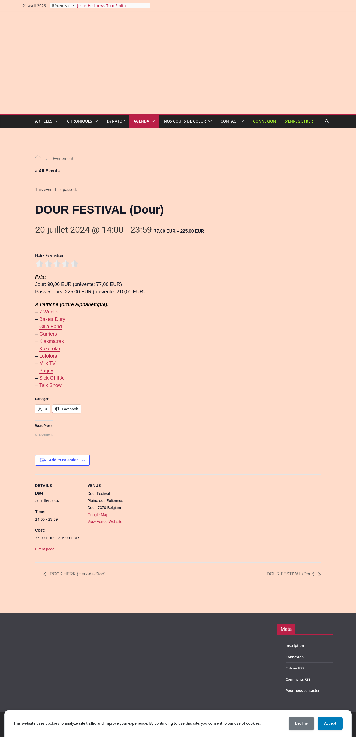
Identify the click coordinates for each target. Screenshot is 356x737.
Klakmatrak (51, 341)
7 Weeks (48, 312)
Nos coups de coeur (185, 121)
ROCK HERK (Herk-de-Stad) (77, 574)
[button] (55, 121)
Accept (330, 723)
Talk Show (50, 385)
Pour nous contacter (303, 690)
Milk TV (47, 363)
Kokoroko (49, 348)
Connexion (264, 121)
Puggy (46, 370)
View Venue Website (105, 521)
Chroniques (79, 121)
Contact (229, 121)
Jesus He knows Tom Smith (101, 5)
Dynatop (116, 121)
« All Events (47, 171)
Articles (43, 121)
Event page (45, 549)
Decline (301, 723)
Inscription (295, 645)
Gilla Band (50, 326)
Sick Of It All (52, 378)
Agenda (141, 121)
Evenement (63, 158)
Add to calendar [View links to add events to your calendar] (63, 460)
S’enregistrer (299, 121)
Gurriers (48, 334)
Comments (298, 679)
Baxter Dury (52, 319)
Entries (295, 668)
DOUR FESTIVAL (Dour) (291, 574)
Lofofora (48, 356)
